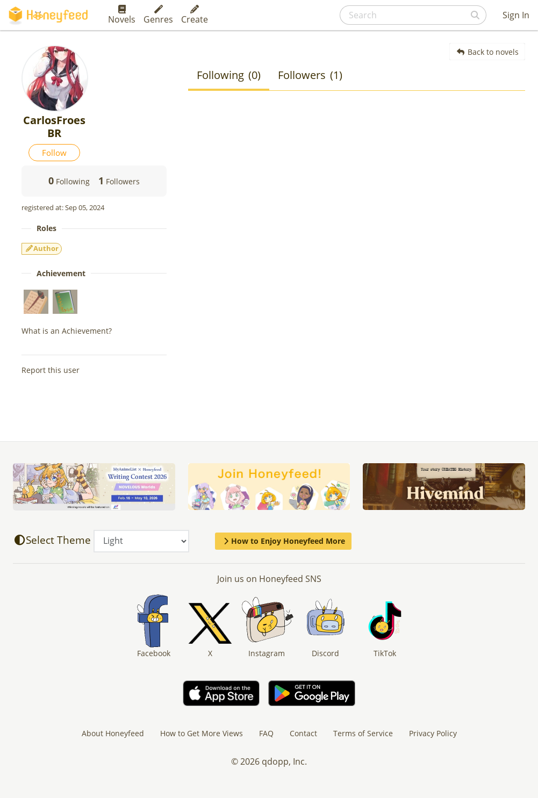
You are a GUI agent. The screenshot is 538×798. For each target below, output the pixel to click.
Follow (54, 152)
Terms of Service (363, 733)
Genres (158, 15)
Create (194, 15)
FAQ (266, 733)
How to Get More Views (201, 733)
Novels (121, 15)
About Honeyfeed (113, 733)
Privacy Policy (433, 733)
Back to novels (487, 52)
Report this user (50, 370)
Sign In (516, 15)
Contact (303, 733)
